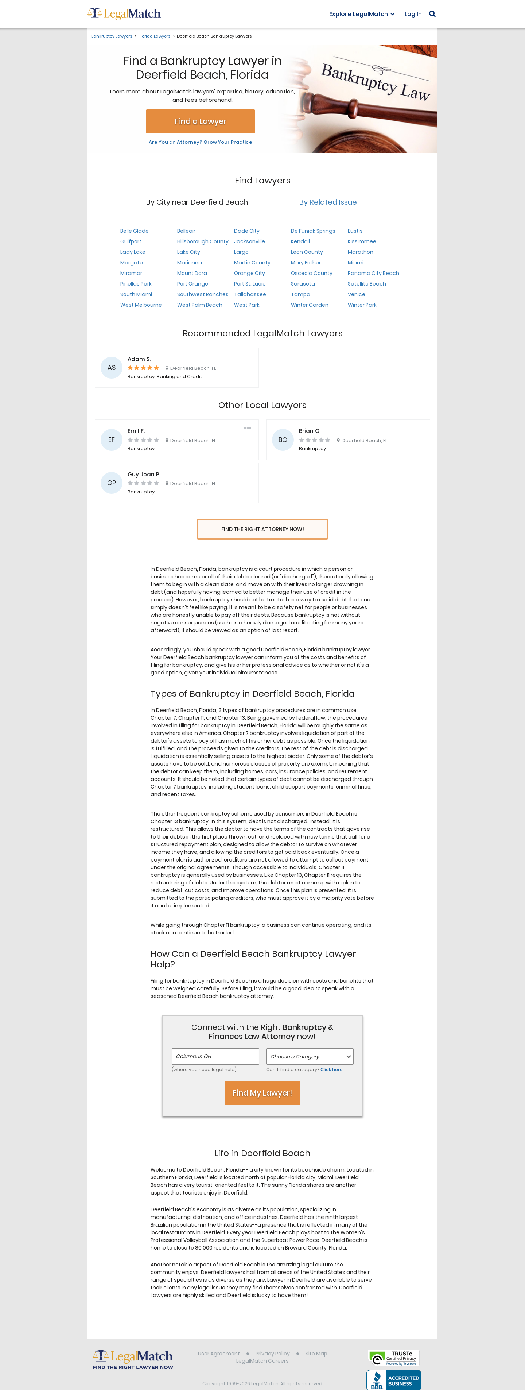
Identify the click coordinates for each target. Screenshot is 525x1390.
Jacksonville (249, 241)
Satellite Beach (367, 283)
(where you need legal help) (204, 1056)
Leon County (307, 252)
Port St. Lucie (250, 283)
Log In (413, 14)
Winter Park (362, 305)
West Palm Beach (199, 305)
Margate (131, 262)
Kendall (300, 241)
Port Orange (192, 283)
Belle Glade (134, 231)
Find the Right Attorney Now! (262, 529)
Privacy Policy (273, 1340)
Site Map (316, 1340)
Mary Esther (306, 262)
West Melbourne (141, 305)
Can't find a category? (304, 1056)
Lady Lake (132, 252)
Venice (356, 294)
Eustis (355, 231)
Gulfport (130, 241)
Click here (331, 1056)
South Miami (136, 294)
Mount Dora (192, 273)
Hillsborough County (203, 241)
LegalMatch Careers (262, 1347)
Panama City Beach (373, 273)
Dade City (247, 231)
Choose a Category (294, 1043)
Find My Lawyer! (262, 1079)
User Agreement (219, 1340)
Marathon (360, 252)
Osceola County (311, 273)
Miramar (131, 273)
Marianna (189, 262)
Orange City (249, 273)
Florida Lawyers (154, 36)
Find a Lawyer (200, 121)
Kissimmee (362, 241)
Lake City (188, 252)
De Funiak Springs (313, 231)
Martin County (252, 262)
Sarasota (303, 283)
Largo (241, 252)
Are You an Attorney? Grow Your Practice (200, 142)
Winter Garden (309, 305)
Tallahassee (250, 294)
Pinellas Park (136, 283)
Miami (355, 262)
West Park (247, 305)
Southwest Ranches (203, 294)
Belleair (186, 231)
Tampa (300, 294)
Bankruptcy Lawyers (111, 36)
